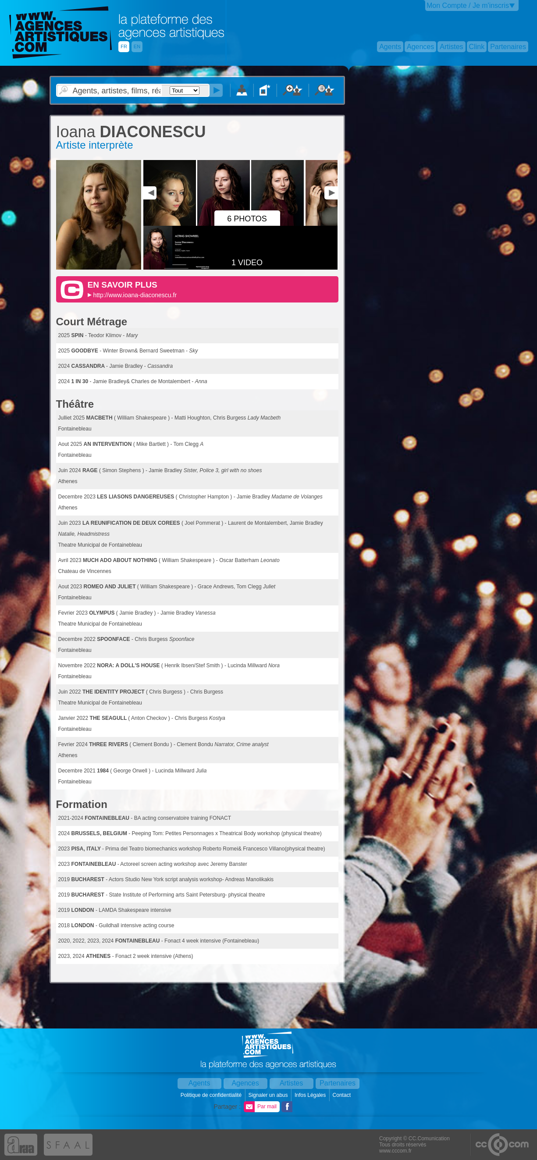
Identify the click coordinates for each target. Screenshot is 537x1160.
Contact (342, 1095)
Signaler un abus (268, 1095)
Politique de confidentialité (212, 1095)
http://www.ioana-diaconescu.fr (135, 295)
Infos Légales (311, 1095)
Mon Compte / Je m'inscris (468, 5)
